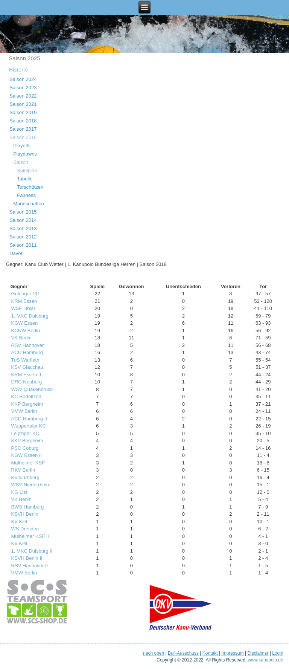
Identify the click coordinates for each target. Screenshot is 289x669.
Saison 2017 (23, 129)
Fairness (26, 195)
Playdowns (25, 154)
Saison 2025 (24, 58)
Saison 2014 (23, 220)
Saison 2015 (23, 212)
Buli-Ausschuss (183, 653)
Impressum (232, 653)
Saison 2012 (23, 237)
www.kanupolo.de (265, 660)
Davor (16, 253)
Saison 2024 (23, 79)
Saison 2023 (23, 87)
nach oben (153, 653)
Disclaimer (257, 653)
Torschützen (30, 187)
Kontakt (210, 653)
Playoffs (21, 145)
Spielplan (27, 170)
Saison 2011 (23, 245)
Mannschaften (28, 203)
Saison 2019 (23, 112)
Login (277, 653)
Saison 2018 (23, 121)
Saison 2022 (23, 96)
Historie (18, 69)
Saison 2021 (23, 104)
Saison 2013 (23, 228)
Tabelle (24, 179)
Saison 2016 (23, 137)
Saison (20, 162)
